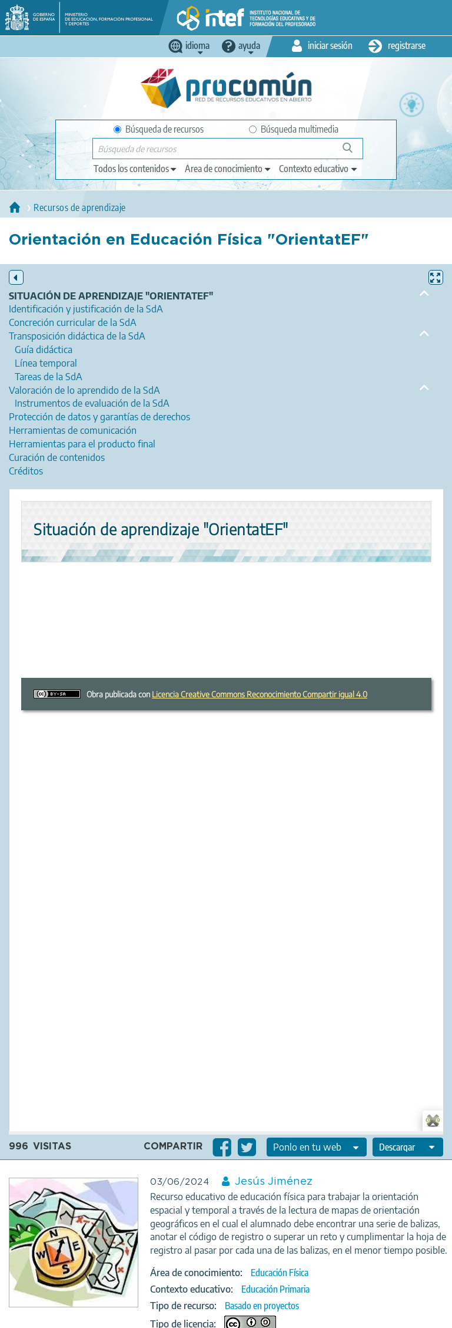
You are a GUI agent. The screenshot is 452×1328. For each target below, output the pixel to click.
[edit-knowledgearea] (228, 168)
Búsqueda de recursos (159, 129)
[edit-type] (135, 168)
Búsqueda (354, 152)
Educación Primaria (275, 1289)
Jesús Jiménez (274, 1182)
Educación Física (279, 1272)
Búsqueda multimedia (293, 129)
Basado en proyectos (262, 1305)
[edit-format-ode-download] (408, 1147)
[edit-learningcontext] (318, 168)
